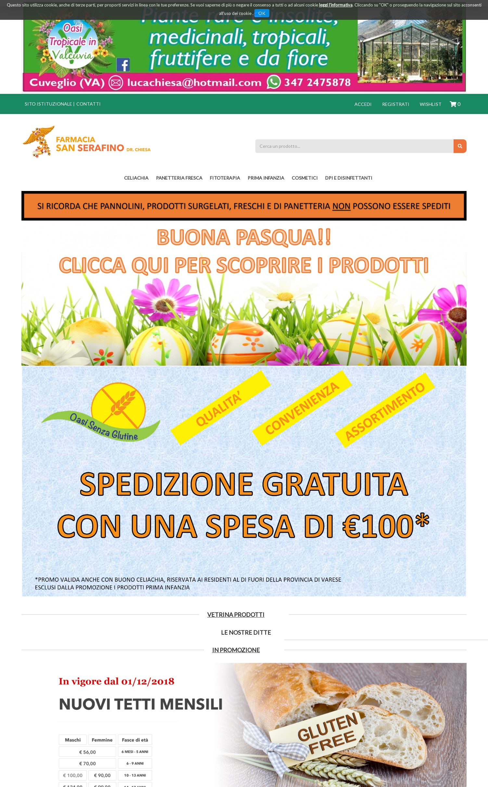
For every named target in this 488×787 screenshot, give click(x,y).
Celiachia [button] (136, 178)
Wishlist (431, 104)
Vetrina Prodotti (235, 614)
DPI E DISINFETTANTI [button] (348, 178)
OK (261, 13)
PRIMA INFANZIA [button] (266, 178)
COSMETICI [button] (305, 178)
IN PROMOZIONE (236, 650)
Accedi (363, 104)
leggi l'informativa (336, 4)
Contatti (88, 104)
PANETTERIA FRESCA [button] (179, 178)
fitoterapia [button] (225, 178)
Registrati (395, 104)
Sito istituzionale (48, 104)
